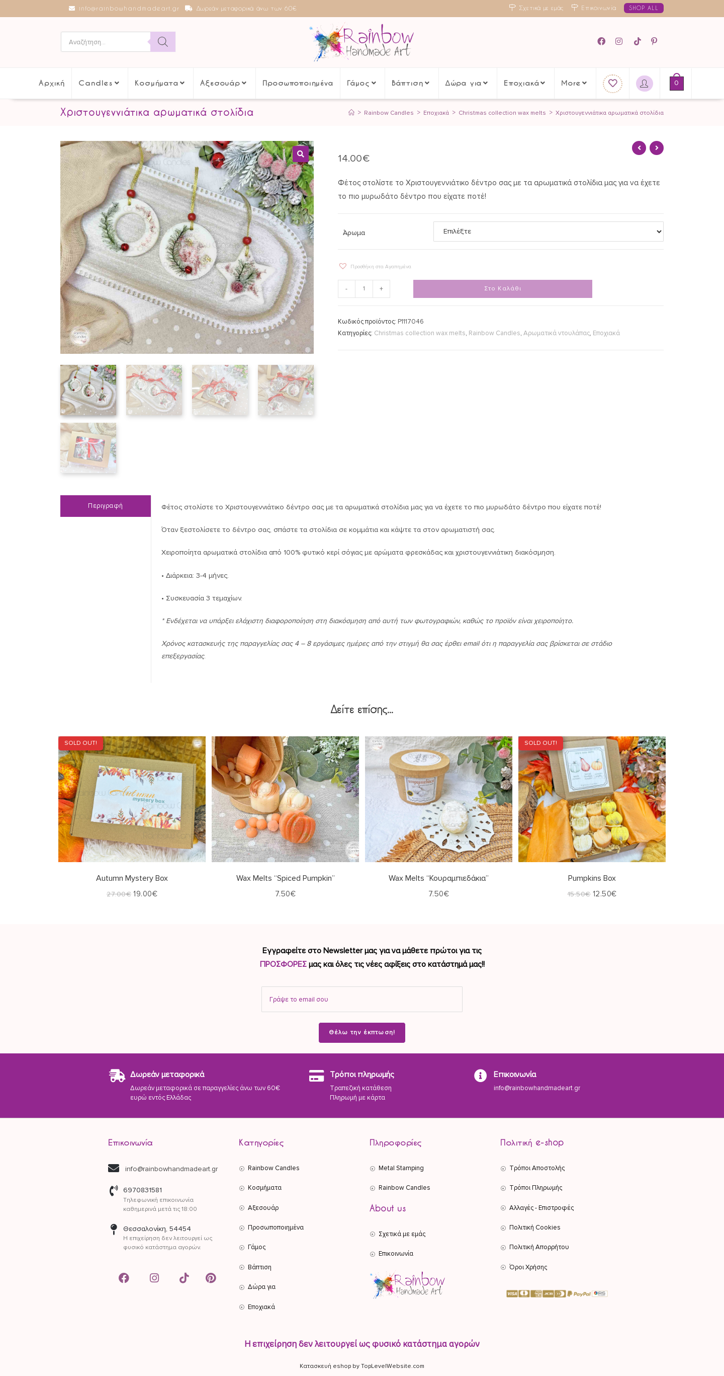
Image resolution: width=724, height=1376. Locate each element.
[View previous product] (639, 148)
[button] (301, 154)
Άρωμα (354, 232)
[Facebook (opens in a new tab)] (604, 41)
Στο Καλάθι (503, 289)
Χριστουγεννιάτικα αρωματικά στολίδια (606, 113)
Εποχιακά (606, 334)
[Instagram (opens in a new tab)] (620, 41)
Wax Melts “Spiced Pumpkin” (285, 877)
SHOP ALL (644, 8)
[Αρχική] (336, 113)
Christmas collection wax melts (420, 334)
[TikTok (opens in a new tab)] (638, 41)
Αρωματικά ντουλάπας (556, 334)
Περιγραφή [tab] (105, 505)
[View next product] (657, 148)
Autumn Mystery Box (132, 877)
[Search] (162, 42)
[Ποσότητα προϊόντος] (365, 289)
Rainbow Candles (494, 334)
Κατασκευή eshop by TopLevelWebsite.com (362, 1365)
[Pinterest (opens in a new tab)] (656, 41)
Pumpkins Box (592, 877)
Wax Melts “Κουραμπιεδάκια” (439, 877)
